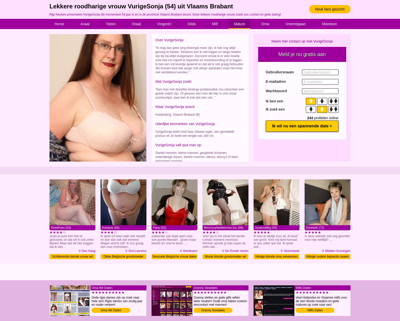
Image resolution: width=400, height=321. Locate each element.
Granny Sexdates (213, 310)
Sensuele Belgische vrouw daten (174, 256)
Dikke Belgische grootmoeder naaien (124, 257)
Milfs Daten (315, 310)
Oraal (136, 24)
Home (59, 24)
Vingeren (164, 24)
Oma (265, 24)
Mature (239, 24)
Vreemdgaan (295, 24)
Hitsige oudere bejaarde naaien (327, 256)
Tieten (111, 24)
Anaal (85, 24)
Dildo (192, 24)
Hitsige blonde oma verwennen (277, 256)
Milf (215, 24)
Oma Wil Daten (111, 310)
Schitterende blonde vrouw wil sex (72, 257)
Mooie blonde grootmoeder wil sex (225, 257)
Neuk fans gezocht (330, 9)
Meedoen (329, 24)
